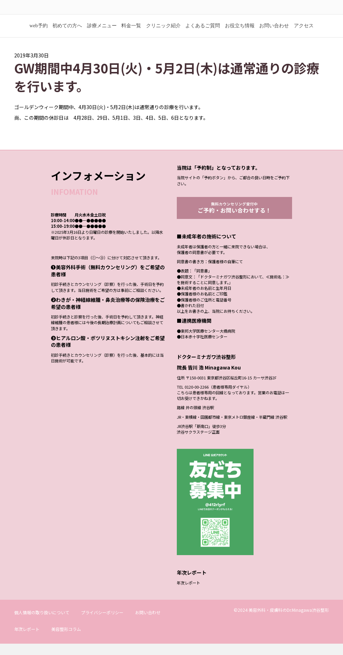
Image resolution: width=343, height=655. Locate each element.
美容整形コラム (66, 640)
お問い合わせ (274, 36)
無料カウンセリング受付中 (235, 219)
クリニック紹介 (163, 36)
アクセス (304, 36)
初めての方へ (67, 36)
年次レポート (188, 594)
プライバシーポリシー (102, 624)
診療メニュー (102, 36)
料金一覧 (131, 36)
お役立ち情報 (240, 36)
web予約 (38, 36)
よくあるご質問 (202, 36)
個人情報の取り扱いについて (41, 624)
